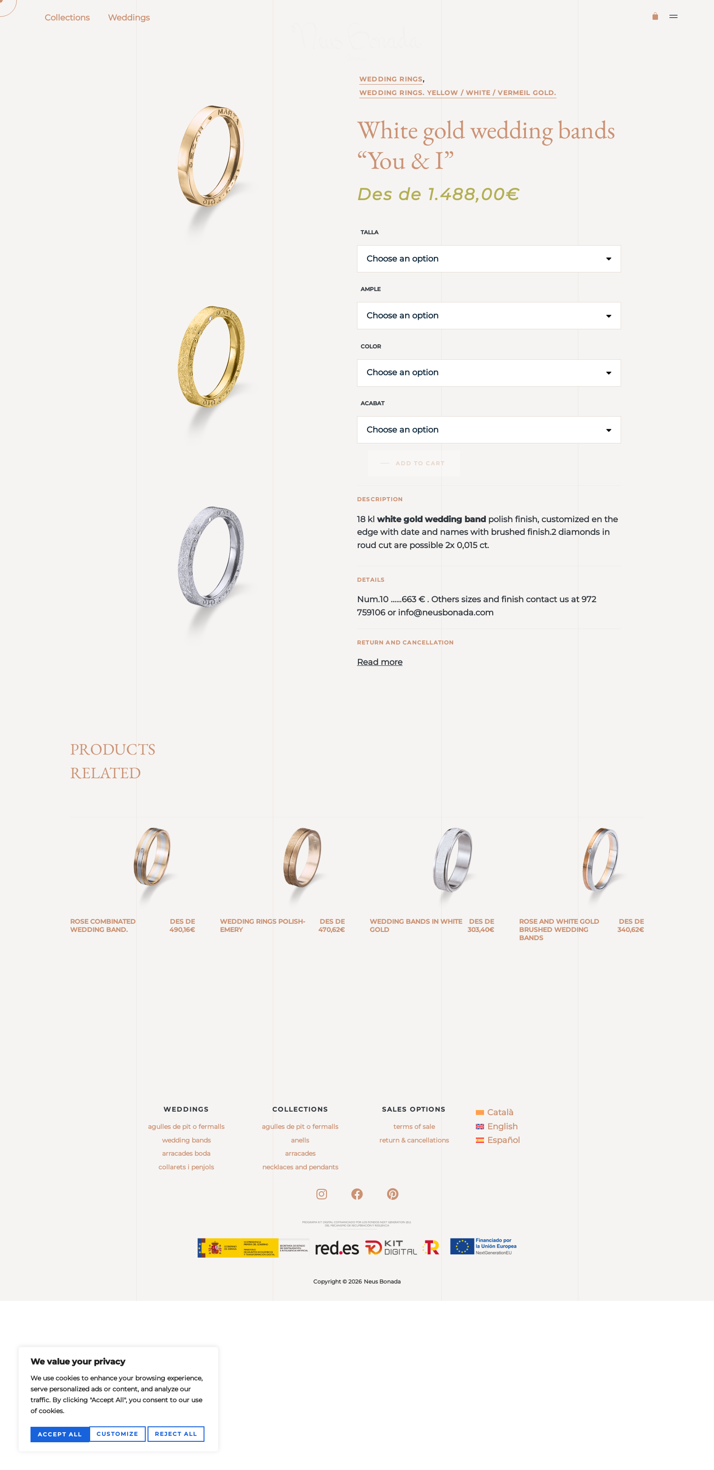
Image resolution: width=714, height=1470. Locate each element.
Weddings (129, 18)
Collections (67, 18)
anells (300, 1309)
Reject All (117, 1434)
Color (371, 385)
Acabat (372, 442)
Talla (369, 271)
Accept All (177, 1434)
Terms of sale (414, 1296)
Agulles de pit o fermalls (186, 1296)
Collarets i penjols (186, 1336)
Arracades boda (186, 1323)
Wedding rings (391, 118)
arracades (300, 1323)
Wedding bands (186, 1309)
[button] (673, 16)
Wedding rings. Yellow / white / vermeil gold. (457, 132)
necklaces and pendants (300, 1336)
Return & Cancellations (414, 1309)
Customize (58, 1434)
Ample (371, 328)
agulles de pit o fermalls (300, 1296)
